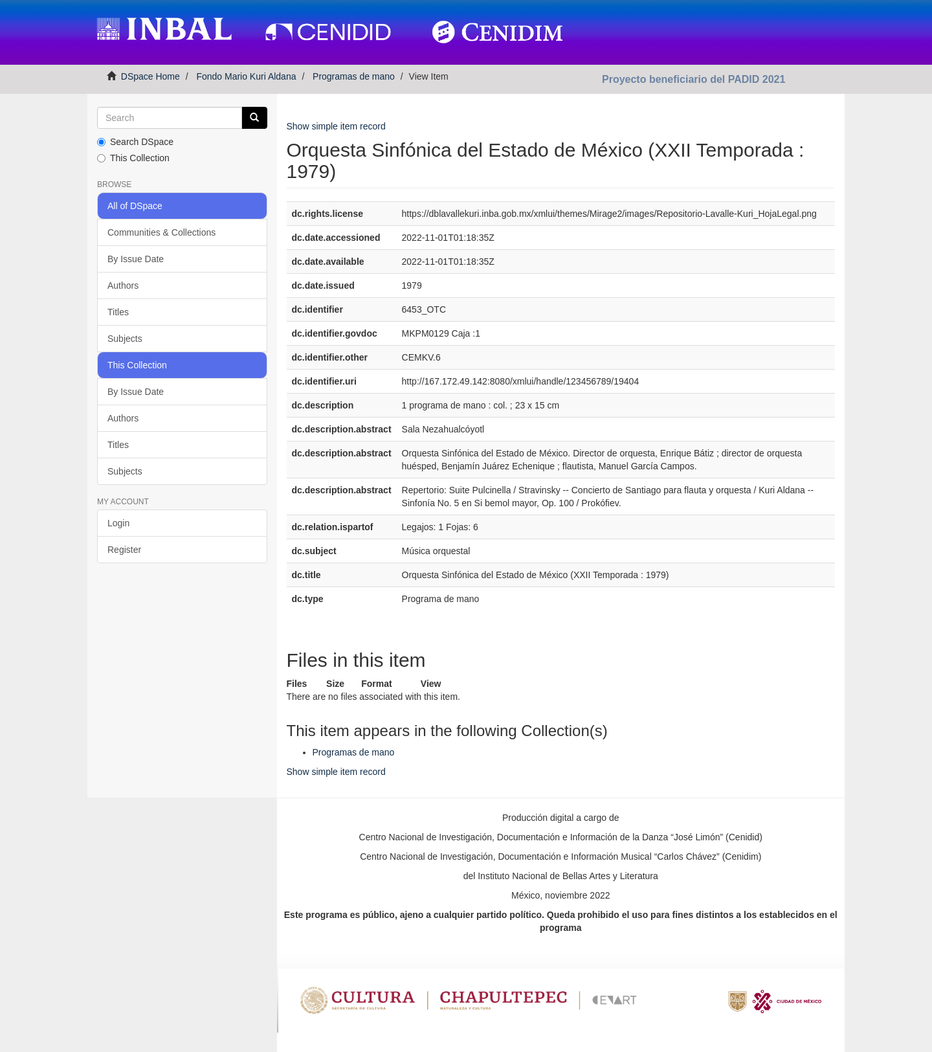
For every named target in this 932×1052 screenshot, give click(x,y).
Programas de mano (354, 76)
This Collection (133, 158)
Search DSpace (135, 142)
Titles (118, 312)
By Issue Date (135, 259)
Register (124, 549)
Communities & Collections (161, 232)
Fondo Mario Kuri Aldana (246, 76)
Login (118, 523)
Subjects (124, 338)
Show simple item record (336, 126)
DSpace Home (150, 76)
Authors (123, 285)
